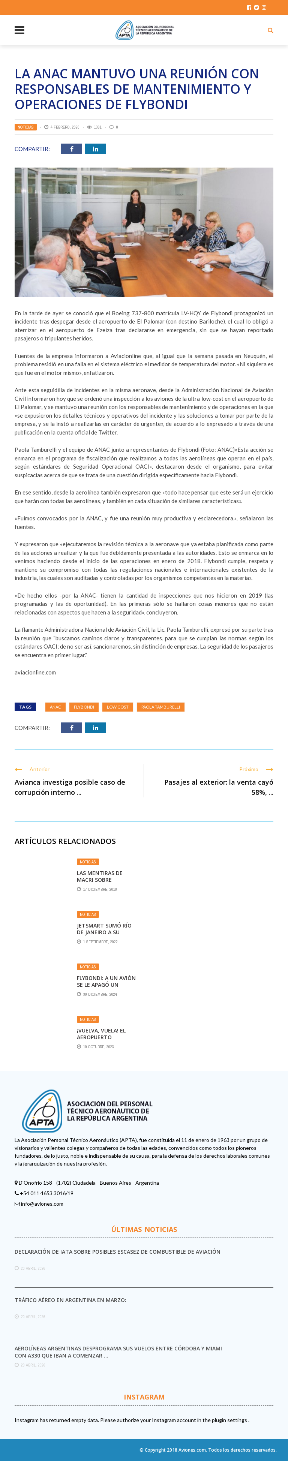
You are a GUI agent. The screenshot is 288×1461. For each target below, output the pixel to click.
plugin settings (230, 1420)
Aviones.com (192, 1450)
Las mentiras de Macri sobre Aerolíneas (100, 879)
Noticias (26, 127)
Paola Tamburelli (160, 706)
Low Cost (118, 706)
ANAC (55, 706)
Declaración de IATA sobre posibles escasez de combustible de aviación (117, 1251)
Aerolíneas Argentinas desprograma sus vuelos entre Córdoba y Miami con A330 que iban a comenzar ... (118, 1352)
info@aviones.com (42, 1203)
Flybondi (84, 706)
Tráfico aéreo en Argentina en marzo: (70, 1300)
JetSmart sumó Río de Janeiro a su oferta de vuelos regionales (104, 936)
